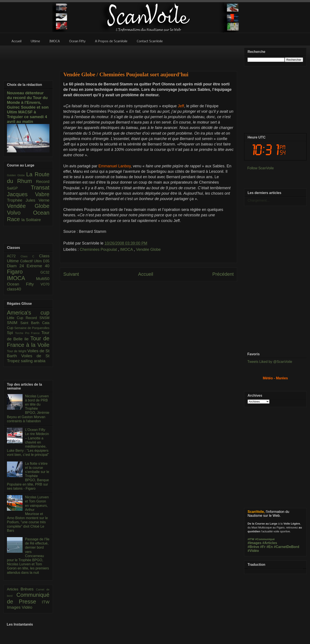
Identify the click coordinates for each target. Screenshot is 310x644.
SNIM (13, 322)
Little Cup (16, 318)
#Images (254, 543)
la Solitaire (31, 219)
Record (42, 181)
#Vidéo (253, 551)
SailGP (19, 188)
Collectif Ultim (31, 261)
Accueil (145, 274)
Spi (11, 332)
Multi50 (42, 278)
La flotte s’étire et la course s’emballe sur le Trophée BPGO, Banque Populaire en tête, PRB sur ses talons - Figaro (28, 476)
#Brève (253, 547)
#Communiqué (265, 539)
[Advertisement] (148, 55)
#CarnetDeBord (286, 547)
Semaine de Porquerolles (31, 328)
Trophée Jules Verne (28, 200)
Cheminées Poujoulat (99, 249)
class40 (14, 289)
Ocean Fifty (24, 284)
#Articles (270, 543)
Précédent (223, 274)
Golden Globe (16, 175)
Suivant (71, 274)
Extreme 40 (38, 266)
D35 (46, 261)
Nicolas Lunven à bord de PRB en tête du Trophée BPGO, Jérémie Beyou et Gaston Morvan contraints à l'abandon (28, 408)
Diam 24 (17, 266)
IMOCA (127, 249)
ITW (45, 602)
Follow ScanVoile (260, 168)
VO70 (45, 284)
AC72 (14, 256)
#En (269, 547)
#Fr (263, 547)
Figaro (23, 272)
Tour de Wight (17, 351)
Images (14, 607)
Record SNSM (37, 318)
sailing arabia (33, 361)
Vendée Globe (148, 249)
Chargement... (258, 200)
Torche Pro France (28, 333)
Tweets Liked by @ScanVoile (269, 362)
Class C (30, 256)
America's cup (28, 313)
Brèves (28, 589)
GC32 (44, 272)
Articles (14, 589)
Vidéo (27, 607)
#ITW (251, 539)
